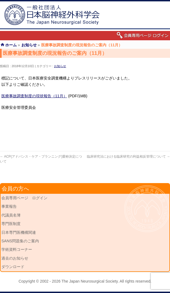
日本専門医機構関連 (18, 232)
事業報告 (9, 206)
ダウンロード (12, 266)
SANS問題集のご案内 (20, 241)
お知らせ (60, 66)
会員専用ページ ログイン (24, 198)
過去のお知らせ (14, 258)
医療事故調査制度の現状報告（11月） (34, 96)
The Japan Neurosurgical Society (89, 281)
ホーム (11, 45)
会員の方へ (15, 189)
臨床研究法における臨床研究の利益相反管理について (128, 156)
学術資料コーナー (16, 249)
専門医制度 (11, 223)
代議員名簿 (11, 215)
